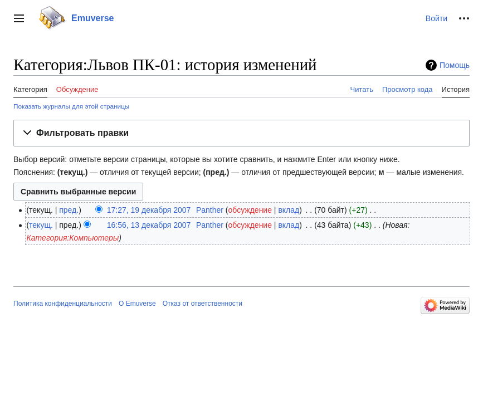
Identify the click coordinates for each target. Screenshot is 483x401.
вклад (288, 210)
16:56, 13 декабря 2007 (149, 225)
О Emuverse (137, 303)
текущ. (41, 225)
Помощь (455, 65)
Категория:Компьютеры (72, 237)
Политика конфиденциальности (62, 303)
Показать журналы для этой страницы (71, 106)
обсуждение (250, 210)
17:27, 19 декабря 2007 (149, 210)
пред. (69, 210)
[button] (19, 18)
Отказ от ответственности (202, 303)
